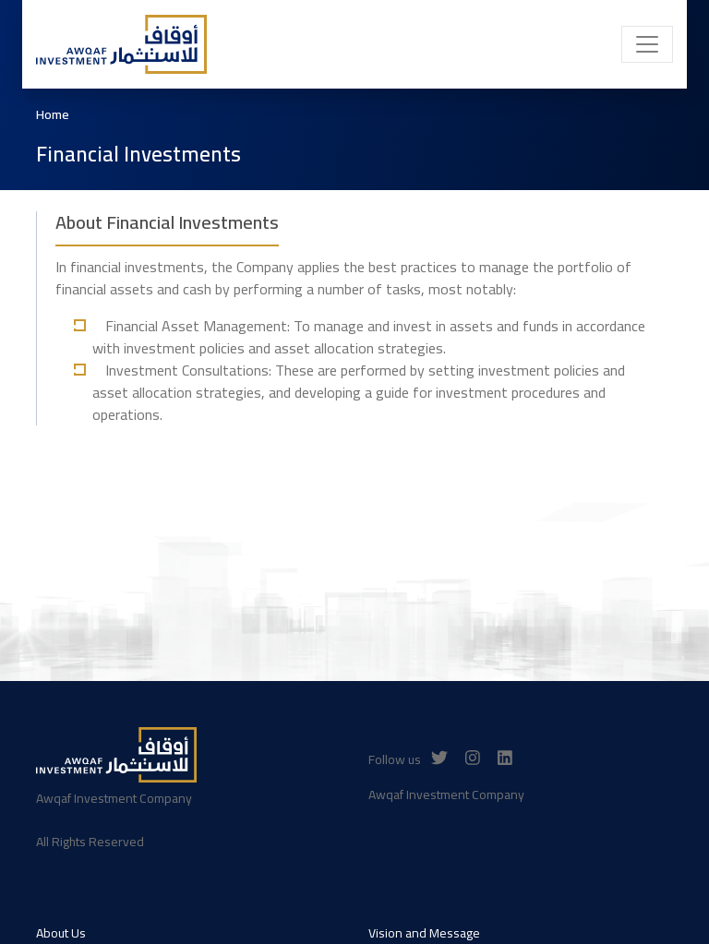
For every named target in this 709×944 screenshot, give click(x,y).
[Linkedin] (505, 758)
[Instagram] (472, 758)
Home (52, 115)
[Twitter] (439, 758)
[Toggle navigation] (647, 44)
